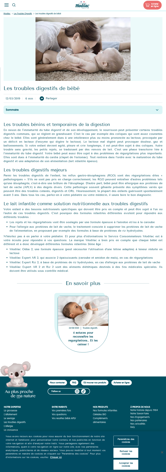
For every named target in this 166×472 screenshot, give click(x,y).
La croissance (11, 429)
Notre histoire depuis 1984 (144, 410)
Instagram (77, 391)
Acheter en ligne (154, 5)
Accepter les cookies (126, 467)
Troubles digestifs (90, 328)
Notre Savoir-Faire (139, 413)
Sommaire (12, 110)
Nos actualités (137, 423)
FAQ (74, 382)
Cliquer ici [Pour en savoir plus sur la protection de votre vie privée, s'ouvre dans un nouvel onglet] (56, 459)
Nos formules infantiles (105, 410)
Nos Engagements (140, 417)
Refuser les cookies (126, 455)
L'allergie (8, 426)
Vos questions (59, 414)
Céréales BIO (99, 414)
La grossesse (10, 410)
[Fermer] (162, 454)
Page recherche (13, 5)
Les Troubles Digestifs (23, 13)
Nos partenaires (138, 420)
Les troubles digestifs (15, 422)
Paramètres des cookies (125, 443)
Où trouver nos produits (94, 382)
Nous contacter (57, 382)
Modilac (7, 13)
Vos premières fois (61, 410)
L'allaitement (10, 414)
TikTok (83, 391)
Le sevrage (9, 418)
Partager (51, 98)
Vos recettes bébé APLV (64, 418)
